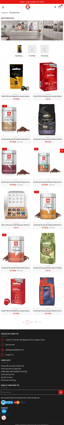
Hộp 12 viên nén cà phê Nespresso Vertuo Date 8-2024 (19, 225)
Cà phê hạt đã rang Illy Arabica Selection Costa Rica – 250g (20, 139)
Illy (16, 137)
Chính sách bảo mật (7, 374)
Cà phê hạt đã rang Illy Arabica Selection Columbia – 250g (20, 268)
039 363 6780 (10, 345)
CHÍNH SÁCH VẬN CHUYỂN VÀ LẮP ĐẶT (14, 371)
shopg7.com (10, 355)
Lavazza (16, 94)
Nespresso (16, 223)
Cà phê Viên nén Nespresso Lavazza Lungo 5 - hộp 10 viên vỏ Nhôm (23, 96)
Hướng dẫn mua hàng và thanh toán (12, 366)
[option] (19, 50)
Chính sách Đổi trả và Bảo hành (11, 369)
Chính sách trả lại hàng (8, 380)
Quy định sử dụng (6, 377)
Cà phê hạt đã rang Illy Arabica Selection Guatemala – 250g (20, 182)
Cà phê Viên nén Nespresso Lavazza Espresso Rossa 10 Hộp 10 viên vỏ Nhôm (26, 311)
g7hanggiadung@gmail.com (15, 350)
